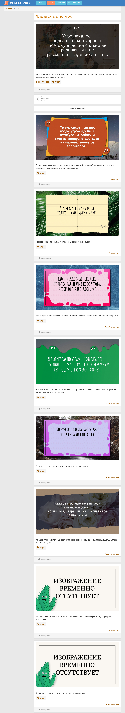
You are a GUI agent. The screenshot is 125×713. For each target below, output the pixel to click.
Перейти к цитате (112, 179)
